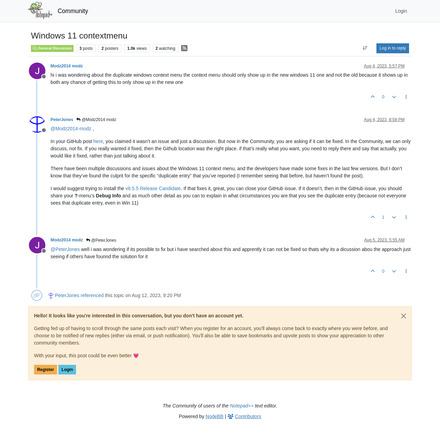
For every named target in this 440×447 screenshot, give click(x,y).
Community (73, 11)
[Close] (403, 316)
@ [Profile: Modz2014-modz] (71, 128)
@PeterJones (101, 240)
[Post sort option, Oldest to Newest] (365, 48)
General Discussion (52, 48)
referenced (92, 295)
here (98, 141)
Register (45, 369)
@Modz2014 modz (96, 119)
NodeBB (214, 416)
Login (67, 369)
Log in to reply (393, 48)
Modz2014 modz (67, 66)
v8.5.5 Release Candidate (153, 188)
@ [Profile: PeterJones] (65, 249)
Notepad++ (242, 405)
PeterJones (62, 119)
